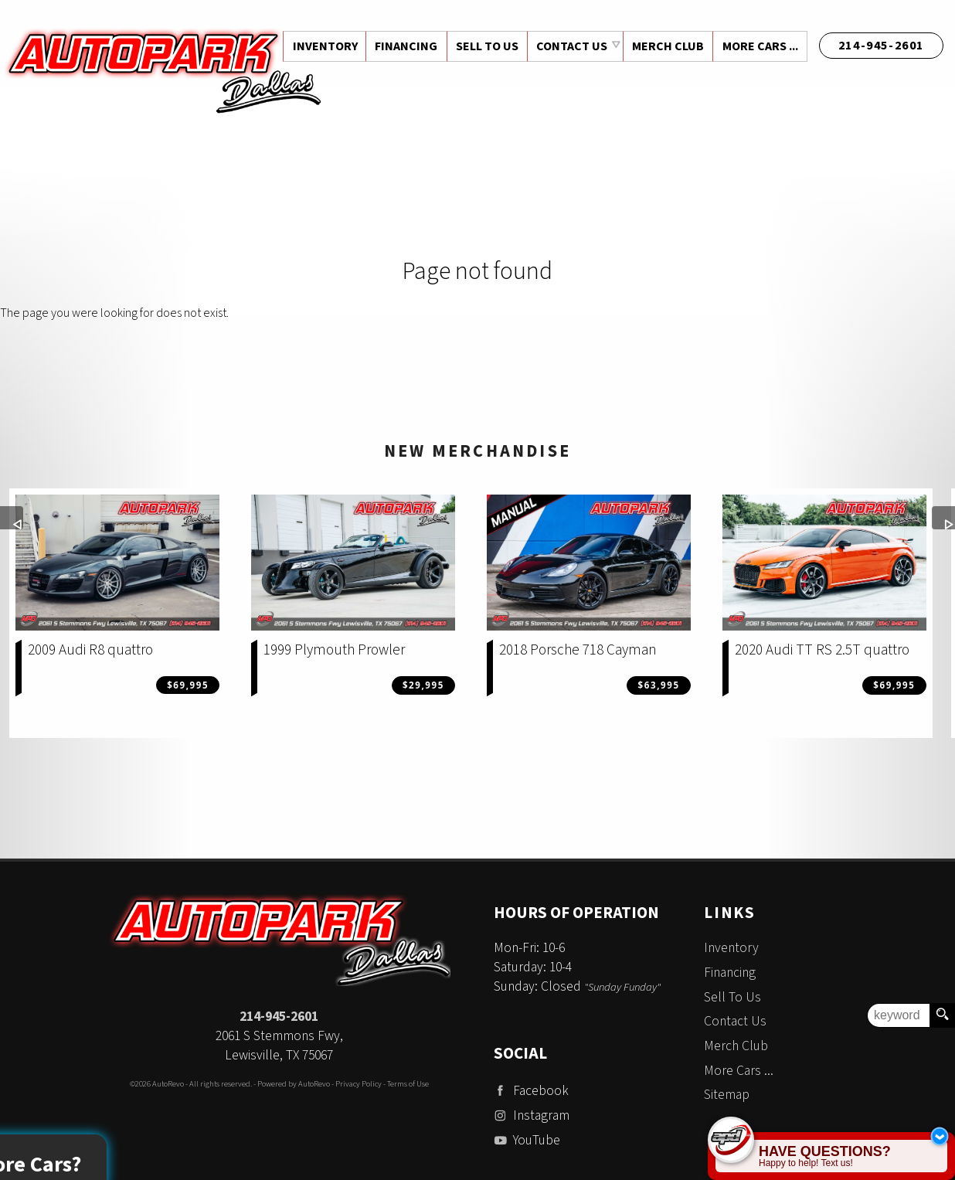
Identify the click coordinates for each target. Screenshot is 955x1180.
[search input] (899, 1015)
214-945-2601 (279, 1016)
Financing (730, 972)
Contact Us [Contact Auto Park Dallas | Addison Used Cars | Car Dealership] (570, 46)
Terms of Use (408, 1084)
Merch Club (666, 46)
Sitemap (726, 1094)
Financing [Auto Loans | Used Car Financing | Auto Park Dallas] (403, 46)
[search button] (942, 1015)
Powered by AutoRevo (293, 1084)
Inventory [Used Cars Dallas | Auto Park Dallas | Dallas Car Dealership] (320, 46)
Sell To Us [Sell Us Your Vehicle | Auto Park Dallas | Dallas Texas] (485, 46)
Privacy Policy (358, 1084)
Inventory (731, 947)
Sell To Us (732, 997)
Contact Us (735, 1021)
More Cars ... (759, 46)
